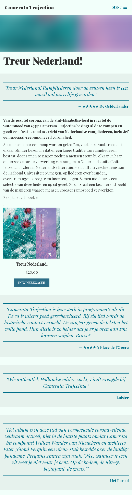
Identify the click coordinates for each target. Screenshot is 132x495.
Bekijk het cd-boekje (20, 197)
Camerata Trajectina (29, 7)
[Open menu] (119, 7)
